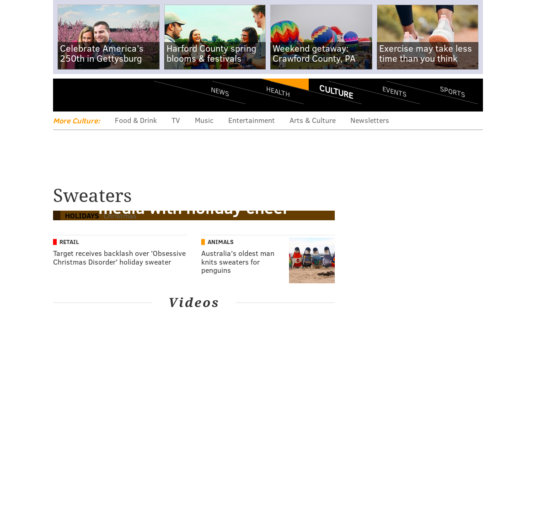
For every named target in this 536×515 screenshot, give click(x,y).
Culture (336, 91)
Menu (67, 95)
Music (204, 120)
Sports (452, 91)
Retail (69, 242)
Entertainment (251, 120)
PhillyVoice (116, 94)
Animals (221, 242)
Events (394, 91)
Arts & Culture (312, 120)
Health (278, 91)
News (220, 91)
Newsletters (369, 120)
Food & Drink (136, 120)
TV (176, 120)
